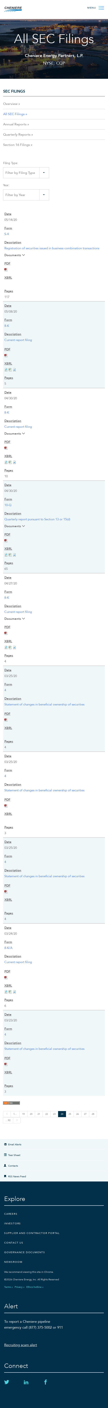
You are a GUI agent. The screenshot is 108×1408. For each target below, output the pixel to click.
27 (85, 1114)
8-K (6, 326)
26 (77, 1114)
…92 (8, 1120)
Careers (11, 1214)
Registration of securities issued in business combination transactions (51, 248)
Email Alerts (14, 1144)
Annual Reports (15, 124)
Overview (10, 104)
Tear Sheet (14, 1155)
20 (31, 1114)
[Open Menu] (95, 7)
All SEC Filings (14, 114)
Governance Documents (24, 1252)
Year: (6, 185)
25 (70, 1114)
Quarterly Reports (16, 134)
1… (15, 1114)
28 (93, 1114)
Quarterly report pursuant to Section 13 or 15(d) (37, 519)
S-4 (6, 234)
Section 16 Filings (16, 145)
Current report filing (18, 340)
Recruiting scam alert (20, 1345)
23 (54, 1114)
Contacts (13, 1165)
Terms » (8, 1287)
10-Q (7, 505)
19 (23, 1114)
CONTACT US (13, 1242)
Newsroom (13, 1262)
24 (62, 1114)
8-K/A (8, 948)
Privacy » (19, 1287)
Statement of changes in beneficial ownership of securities (44, 704)
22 (46, 1114)
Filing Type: (10, 163)
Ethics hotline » (34, 1287)
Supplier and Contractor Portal (32, 1233)
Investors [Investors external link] (12, 1223)
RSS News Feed (17, 1176)
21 (39, 1114)
